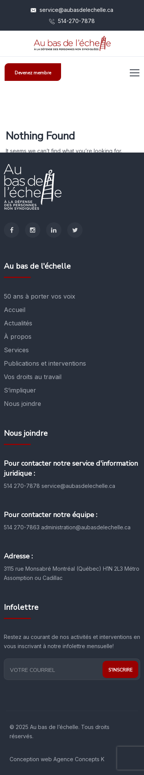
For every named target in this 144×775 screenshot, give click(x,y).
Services (16, 350)
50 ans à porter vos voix (39, 296)
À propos (17, 336)
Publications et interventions (45, 363)
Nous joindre (22, 403)
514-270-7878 (72, 21)
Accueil (14, 310)
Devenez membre (33, 73)
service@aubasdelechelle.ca (72, 10)
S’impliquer (20, 390)
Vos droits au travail (32, 377)
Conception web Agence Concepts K (57, 759)
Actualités (18, 323)
